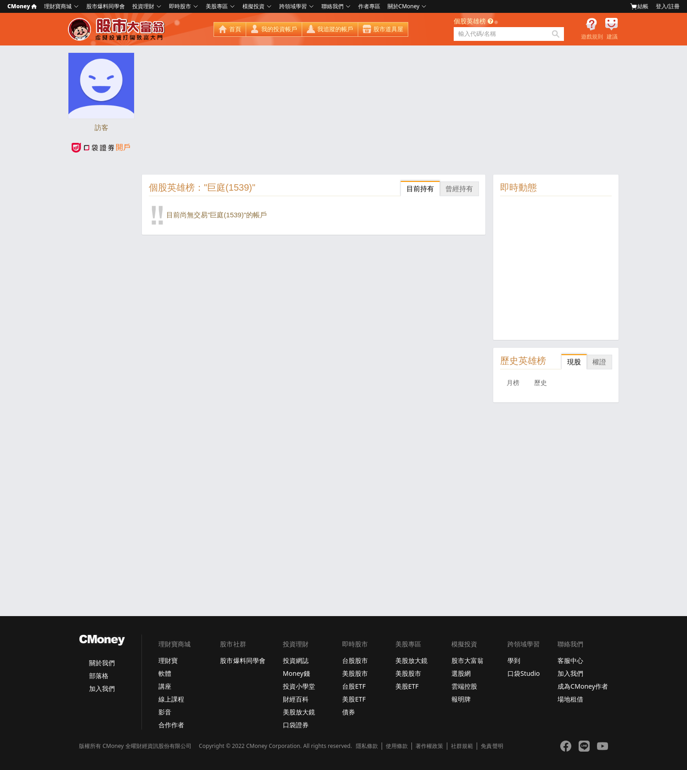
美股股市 (355, 673)
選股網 (461, 673)
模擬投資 (253, 6)
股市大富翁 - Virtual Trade (117, 29)
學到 (513, 660)
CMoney (22, 6)
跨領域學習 (293, 6)
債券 (348, 712)
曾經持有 (459, 188)
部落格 (98, 675)
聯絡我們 (332, 6)
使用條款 (397, 746)
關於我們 (102, 662)
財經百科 (296, 699)
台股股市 (355, 660)
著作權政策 (429, 746)
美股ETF (354, 699)
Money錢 (296, 673)
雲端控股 (464, 686)
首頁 (235, 29)
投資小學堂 (299, 686)
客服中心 (570, 660)
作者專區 (369, 6)
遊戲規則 (592, 37)
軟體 (164, 673)
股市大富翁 (467, 660)
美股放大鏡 (299, 712)
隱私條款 (367, 746)
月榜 (513, 382)
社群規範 (462, 746)
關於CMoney (404, 6)
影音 (164, 712)
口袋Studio (523, 673)
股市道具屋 (388, 29)
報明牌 (461, 699)
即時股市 (180, 6)
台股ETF (354, 686)
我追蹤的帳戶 (335, 29)
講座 (164, 686)
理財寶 (168, 660)
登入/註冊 (668, 6)
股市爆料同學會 (105, 6)
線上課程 (171, 699)
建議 (612, 37)
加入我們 (102, 688)
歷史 (540, 382)
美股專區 (217, 6)
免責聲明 (492, 746)
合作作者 (171, 724)
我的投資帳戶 (279, 29)
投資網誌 (296, 660)
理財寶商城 (58, 6)
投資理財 (143, 6)
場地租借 (570, 699)
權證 (599, 362)
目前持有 (420, 188)
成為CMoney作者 (582, 686)
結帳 (639, 6)
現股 (574, 362)
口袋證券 (296, 724)
